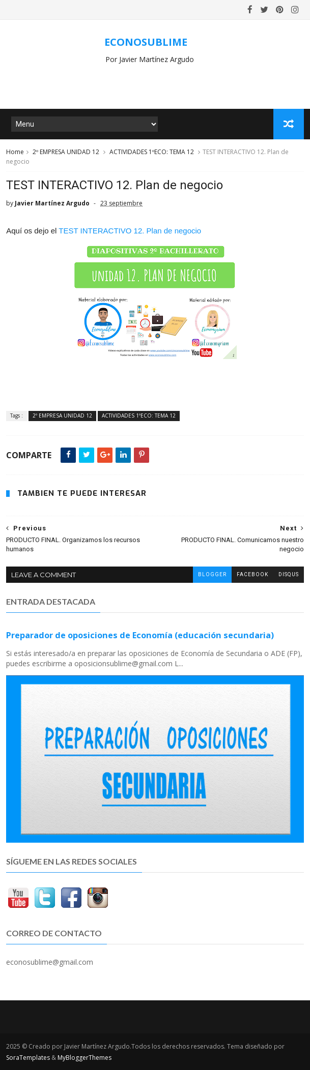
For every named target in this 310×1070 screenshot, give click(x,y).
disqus (288, 574)
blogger (212, 574)
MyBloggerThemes (84, 1057)
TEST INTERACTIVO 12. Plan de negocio (130, 230)
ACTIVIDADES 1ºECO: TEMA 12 (151, 151)
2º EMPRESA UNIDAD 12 (66, 151)
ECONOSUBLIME (145, 42)
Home (15, 151)
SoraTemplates (28, 1057)
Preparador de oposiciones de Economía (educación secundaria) (140, 635)
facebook (252, 574)
